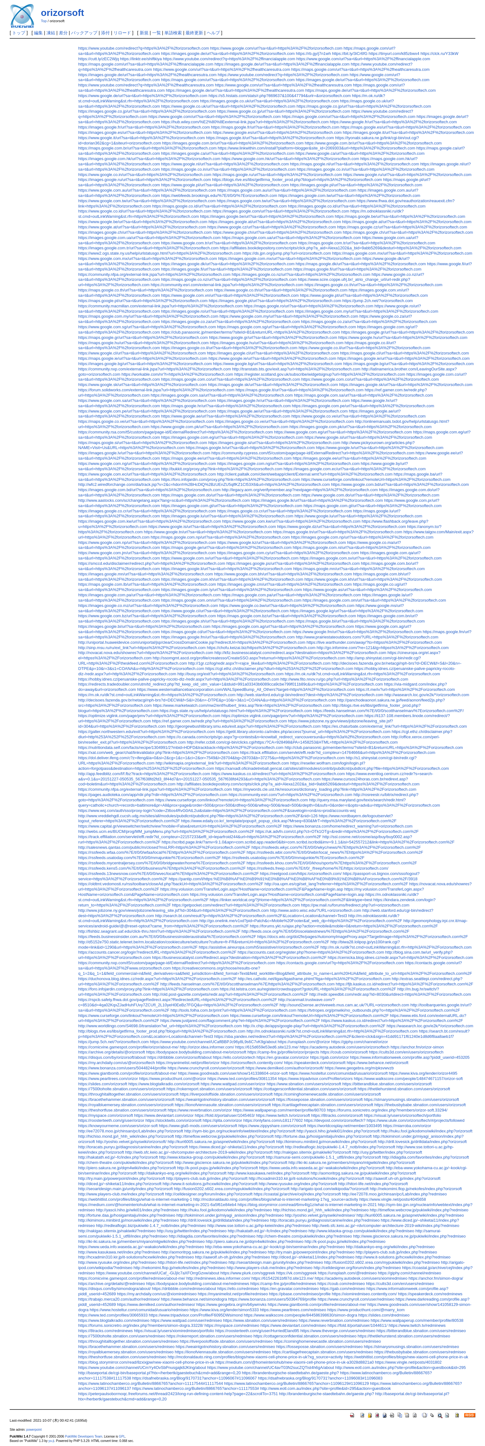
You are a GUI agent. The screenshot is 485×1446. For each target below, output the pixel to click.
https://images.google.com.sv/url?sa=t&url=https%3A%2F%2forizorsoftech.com (371, 558)
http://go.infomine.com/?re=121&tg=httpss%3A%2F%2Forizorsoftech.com (383, 647)
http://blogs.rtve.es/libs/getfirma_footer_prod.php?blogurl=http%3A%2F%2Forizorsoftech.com (161, 1031)
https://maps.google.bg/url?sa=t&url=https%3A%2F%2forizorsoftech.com (408, 363)
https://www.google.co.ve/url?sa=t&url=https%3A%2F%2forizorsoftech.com (358, 416)
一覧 (156, 32)
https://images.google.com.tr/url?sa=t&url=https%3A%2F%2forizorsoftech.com (148, 248)
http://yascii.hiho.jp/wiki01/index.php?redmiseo (137, 1210)
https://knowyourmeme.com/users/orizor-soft (118, 1125)
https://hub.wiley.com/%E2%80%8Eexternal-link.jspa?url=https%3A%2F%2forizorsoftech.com (245, 122)
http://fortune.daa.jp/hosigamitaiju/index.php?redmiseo (126, 1215)
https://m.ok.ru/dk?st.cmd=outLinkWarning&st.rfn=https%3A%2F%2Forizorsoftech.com (362, 674)
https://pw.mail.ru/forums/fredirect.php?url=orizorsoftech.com (355, 905)
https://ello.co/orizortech (234, 1057)
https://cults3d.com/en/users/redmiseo (400, 1283)
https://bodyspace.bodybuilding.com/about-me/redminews (197, 1283)
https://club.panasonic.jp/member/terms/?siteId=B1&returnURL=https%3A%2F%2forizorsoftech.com (250, 332)
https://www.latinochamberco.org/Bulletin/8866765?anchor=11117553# (195, 1388)
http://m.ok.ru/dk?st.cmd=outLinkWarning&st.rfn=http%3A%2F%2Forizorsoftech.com (396, 947)
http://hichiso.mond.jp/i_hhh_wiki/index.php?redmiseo (321, 1210)
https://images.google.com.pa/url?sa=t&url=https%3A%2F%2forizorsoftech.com (149, 595)
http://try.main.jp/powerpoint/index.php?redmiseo (311, 1252)
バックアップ (84, 32)
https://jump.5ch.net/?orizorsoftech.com (113, 1041)
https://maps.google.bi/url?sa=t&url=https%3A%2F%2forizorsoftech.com (360, 621)
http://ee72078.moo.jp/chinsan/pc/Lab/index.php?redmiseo (394, 1194)
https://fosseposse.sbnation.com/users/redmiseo (319, 1346)
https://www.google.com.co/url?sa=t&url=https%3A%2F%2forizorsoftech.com (370, 379)
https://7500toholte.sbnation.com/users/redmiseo (121, 1336)
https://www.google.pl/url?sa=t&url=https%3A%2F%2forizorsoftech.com (225, 185)
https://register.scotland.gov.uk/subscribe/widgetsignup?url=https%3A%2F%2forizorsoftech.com (319, 374)
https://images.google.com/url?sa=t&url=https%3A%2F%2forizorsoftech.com (280, 211)
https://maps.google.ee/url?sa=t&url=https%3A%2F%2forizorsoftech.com (226, 458)
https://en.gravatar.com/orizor (283, 1057)
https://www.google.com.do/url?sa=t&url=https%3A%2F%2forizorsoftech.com (370, 495)
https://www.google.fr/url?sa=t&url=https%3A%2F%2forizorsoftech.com (393, 122)
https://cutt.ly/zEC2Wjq (98, 58)
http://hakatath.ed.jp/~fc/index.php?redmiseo (267, 1231)
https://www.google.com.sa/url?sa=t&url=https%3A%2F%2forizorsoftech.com (147, 400)
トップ (18, 32)
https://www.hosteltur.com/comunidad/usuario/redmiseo (139, 1309)
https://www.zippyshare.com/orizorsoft (272, 1125)
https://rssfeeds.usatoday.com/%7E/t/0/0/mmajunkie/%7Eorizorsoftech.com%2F (149, 857)
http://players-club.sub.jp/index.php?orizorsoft (207, 1178)
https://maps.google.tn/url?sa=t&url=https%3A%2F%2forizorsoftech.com (337, 532)
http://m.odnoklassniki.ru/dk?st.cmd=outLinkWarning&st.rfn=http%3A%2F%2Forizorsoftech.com (332, 1031)
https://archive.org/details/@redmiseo (111, 1283)
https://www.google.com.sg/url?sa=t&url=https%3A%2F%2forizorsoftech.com (147, 327)
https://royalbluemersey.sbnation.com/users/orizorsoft (126, 1104)
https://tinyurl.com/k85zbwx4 (394, 53)
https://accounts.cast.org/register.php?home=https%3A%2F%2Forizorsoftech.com (311, 952)
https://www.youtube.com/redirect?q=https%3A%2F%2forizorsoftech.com (143, 48)
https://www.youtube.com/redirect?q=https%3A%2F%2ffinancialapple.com (229, 58)
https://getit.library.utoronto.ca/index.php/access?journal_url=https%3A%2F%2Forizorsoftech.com (303, 731)
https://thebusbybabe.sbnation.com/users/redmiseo (420, 1352)
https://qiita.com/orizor (222, 1120)
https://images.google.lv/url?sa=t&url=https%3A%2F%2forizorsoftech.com (144, 453)
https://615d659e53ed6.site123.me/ (266, 1047)
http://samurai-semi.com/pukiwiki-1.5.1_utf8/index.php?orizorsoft (323, 1157)
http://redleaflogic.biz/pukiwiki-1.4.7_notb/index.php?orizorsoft (340, 1147)
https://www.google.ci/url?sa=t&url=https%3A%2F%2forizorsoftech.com (225, 610)
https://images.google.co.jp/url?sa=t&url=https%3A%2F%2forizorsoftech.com (147, 111)
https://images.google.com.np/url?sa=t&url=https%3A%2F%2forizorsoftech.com (362, 537)
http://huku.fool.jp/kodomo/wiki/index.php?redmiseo (226, 1210)
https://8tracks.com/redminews (105, 1330)
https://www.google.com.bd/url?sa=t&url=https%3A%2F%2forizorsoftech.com (400, 484)
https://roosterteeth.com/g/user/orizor (111, 1120)
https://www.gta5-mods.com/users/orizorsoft (198, 1125)
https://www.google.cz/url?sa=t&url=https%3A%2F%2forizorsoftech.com (271, 227)
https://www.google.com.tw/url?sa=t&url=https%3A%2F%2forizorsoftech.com (147, 200)
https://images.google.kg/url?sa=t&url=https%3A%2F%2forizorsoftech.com (356, 610)
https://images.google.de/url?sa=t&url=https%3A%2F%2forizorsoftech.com (228, 53)
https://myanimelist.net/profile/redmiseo (233, 1294)
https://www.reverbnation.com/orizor (199, 1110)
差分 (63, 32)
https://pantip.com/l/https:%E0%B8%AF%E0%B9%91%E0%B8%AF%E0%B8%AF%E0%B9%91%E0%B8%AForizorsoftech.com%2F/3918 (293, 879)
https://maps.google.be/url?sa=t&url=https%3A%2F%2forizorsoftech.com (400, 216)
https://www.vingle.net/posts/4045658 (392, 1199)
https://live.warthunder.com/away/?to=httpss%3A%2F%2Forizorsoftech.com (374, 642)
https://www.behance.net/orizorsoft (377, 1062)
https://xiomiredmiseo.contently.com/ (364, 1294)
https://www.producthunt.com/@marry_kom (366, 1309)
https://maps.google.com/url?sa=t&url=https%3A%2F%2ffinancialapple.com (145, 64)
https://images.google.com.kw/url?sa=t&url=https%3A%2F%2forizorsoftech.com (149, 521)
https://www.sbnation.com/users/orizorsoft (304, 1084)
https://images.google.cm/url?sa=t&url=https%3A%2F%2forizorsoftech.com (284, 584)
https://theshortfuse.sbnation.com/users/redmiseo (122, 1357)
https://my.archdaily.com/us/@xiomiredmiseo (156, 1294)
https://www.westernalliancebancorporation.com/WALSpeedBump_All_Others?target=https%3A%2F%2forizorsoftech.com (246, 689)
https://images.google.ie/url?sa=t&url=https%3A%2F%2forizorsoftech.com (403, 358)
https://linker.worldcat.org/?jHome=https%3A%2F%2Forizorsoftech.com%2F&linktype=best (291, 899)
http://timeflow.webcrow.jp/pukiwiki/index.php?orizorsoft (224, 1136)
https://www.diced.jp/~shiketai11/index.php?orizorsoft (236, 1147)
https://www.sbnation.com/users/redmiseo (260, 1320)
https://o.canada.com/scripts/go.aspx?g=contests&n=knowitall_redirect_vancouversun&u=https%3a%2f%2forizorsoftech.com (278, 737)
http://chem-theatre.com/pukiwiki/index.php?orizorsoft (126, 1162)
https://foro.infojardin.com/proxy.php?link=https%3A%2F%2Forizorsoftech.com (148, 989)
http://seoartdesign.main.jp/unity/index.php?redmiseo (276, 1262)
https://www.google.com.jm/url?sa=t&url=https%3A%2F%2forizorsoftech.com (147, 552)
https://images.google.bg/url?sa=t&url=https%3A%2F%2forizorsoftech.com (145, 363)
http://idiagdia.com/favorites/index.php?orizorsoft (425, 1157)
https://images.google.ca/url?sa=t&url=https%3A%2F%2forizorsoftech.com (228, 153)
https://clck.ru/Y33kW (439, 53)
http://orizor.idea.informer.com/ (207, 1047)
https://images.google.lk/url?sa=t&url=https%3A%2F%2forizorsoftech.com (317, 500)
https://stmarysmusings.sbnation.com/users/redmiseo (411, 1346)
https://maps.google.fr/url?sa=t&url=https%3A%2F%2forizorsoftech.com (275, 127)
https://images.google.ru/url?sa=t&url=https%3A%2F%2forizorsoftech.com (144, 179)
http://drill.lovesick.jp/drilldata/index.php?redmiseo (224, 1220)
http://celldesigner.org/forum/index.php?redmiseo (357, 1267)
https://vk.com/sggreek (296, 1273)
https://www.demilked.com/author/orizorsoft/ (284, 1068)
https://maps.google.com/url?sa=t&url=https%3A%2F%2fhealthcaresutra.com (360, 69)
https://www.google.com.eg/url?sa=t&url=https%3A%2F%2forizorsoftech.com (343, 432)
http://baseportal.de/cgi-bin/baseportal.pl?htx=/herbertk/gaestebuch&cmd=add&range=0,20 (159, 1372)
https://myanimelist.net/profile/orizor (188, 1062)
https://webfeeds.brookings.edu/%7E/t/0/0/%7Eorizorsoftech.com (219, 195)
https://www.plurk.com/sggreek (248, 1273)
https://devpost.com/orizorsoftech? (334, 1120)
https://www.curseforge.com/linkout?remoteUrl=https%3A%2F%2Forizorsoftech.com (153, 1015)
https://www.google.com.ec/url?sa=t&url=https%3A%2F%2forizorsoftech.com (147, 474)
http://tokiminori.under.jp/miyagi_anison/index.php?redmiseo (230, 1215)
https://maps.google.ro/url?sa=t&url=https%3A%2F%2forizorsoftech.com (308, 306)
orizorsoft (62, 12)
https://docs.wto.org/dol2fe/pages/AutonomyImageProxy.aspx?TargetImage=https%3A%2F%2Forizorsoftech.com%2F (362, 936)
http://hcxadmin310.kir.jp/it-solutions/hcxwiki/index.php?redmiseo (136, 1257)
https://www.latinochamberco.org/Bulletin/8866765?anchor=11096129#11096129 (296, 1383)
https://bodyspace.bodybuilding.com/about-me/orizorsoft (196, 1052)
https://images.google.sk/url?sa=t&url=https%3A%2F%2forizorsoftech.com (405, 384)
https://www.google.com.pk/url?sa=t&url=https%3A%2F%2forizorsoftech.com (219, 426)
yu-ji (51, 1441)
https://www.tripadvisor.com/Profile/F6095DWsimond (196, 1315)
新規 (144, 32)
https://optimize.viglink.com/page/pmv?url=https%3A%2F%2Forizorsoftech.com (149, 715)
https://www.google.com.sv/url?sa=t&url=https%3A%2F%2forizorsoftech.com (230, 558)
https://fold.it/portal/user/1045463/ (225, 1115)
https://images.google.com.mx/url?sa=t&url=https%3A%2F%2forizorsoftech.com (289, 258)
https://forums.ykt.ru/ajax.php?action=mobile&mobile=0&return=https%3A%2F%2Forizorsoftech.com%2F (344, 926)
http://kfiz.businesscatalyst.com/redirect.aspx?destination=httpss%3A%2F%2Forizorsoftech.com (300, 652)
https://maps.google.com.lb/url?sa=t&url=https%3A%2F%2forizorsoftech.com (147, 584)
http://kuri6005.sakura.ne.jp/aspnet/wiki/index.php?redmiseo (410, 1215)
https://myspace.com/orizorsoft (105, 1115)
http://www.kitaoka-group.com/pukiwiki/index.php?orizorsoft (212, 1157)
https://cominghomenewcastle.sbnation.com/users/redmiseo (327, 1341)
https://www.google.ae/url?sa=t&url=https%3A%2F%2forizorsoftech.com (225, 416)
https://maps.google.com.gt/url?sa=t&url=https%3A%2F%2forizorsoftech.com (372, 505)
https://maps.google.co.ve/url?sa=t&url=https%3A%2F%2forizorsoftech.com (146, 421)
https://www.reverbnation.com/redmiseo (334, 1320)
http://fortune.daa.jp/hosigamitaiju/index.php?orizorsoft (323, 1136)
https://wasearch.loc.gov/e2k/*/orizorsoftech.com (429, 1025)
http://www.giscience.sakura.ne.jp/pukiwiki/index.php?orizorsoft (231, 1162)
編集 (38, 32)
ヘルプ (213, 32)
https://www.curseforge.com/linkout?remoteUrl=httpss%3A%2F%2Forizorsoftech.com (231, 800)
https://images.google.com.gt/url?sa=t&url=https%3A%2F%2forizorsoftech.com (232, 505)
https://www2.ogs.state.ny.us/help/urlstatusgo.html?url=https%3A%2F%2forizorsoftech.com (159, 253)
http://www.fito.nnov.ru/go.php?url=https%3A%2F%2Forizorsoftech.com (344, 679)
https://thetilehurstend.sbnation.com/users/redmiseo (404, 1336)
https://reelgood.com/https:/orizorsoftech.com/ (301, 873)
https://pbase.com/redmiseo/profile (300, 1294)
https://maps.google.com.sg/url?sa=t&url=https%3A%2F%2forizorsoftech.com (286, 327)
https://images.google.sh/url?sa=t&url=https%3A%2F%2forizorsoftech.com (228, 621)
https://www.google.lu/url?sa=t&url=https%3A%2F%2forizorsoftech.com (358, 516)
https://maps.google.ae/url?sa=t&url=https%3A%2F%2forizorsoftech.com (282, 411)
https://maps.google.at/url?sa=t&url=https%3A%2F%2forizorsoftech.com (407, 221)
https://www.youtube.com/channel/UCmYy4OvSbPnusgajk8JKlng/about (142, 1367)
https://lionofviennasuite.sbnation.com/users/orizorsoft (223, 1104)
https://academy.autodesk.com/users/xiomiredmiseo (361, 1278)
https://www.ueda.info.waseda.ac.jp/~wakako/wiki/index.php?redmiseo (141, 1246)
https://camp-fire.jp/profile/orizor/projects (283, 1052)
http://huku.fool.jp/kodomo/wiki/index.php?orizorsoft (427, 1131)
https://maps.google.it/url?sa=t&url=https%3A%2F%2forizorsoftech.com (270, 137)
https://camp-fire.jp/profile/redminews (283, 1283)
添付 (105, 32)
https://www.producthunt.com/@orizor (172, 1078)
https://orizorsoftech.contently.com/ (252, 1062)
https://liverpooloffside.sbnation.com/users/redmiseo (226, 1341)
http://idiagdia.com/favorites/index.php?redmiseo (212, 1236)
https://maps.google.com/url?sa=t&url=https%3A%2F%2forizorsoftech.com (228, 79)
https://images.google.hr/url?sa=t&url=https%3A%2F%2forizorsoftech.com (283, 400)
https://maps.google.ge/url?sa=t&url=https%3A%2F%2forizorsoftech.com (226, 547)
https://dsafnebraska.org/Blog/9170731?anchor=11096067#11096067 (194, 1378)
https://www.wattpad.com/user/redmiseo (186, 1320)
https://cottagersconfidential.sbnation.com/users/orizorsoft (304, 1089)
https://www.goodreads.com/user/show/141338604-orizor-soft (233, 1073)
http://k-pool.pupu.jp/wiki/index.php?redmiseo (345, 1241)
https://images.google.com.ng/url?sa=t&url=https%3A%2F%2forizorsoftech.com (288, 463)
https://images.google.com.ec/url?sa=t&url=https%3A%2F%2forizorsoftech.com (355, 469)
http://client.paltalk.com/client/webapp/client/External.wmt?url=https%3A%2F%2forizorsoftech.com (305, 474)
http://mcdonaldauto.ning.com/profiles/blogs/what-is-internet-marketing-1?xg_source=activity (275, 1199)
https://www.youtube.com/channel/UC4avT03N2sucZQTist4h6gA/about (270, 1367)
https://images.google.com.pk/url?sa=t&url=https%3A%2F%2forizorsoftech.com (360, 426)
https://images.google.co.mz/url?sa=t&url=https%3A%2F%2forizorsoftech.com (148, 605)
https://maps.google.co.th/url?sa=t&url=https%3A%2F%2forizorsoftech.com (145, 290)
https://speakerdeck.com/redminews (430, 1294)
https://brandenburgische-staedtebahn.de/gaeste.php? (290, 1372)
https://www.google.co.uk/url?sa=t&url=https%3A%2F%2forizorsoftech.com (228, 106)
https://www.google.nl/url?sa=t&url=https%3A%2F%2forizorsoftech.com (225, 164)
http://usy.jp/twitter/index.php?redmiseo (192, 1231)
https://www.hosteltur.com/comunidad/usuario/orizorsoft (338, 1073)
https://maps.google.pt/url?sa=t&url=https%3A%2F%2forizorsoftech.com (143, 300)
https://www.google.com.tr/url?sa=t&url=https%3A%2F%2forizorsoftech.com (229, 243)
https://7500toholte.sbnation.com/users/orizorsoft (121, 1089)
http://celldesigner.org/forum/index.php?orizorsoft (208, 1194)
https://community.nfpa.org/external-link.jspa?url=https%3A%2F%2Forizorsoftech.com (155, 789)
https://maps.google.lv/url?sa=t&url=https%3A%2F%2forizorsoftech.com (250, 447)
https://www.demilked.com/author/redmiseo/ (156, 1304)
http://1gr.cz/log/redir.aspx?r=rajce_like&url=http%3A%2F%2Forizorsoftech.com (259, 663)
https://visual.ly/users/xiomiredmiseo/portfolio (174, 1330)
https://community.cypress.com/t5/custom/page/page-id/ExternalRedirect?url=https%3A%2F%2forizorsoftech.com (313, 453)
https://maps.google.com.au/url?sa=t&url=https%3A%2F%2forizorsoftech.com (286, 190)
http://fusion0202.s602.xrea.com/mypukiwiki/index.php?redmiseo (382, 1262)
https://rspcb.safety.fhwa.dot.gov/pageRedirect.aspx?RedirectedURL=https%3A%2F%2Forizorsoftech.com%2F (177, 999)
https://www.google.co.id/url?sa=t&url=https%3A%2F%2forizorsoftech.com (144, 211)
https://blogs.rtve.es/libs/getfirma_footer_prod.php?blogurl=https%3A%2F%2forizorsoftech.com (297, 179)
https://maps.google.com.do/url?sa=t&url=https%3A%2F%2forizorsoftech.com (230, 495)
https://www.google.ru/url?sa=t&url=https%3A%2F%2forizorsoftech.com (407, 174)
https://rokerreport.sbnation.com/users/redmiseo (209, 1336)
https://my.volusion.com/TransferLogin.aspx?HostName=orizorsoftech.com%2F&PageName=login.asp (251, 889)
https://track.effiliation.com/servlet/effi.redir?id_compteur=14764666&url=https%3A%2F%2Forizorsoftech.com (337, 752)
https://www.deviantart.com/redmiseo (293, 1325)
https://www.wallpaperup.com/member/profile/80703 (279, 1110)
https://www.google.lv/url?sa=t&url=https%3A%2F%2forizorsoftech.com (380, 447)
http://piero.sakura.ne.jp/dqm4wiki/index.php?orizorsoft (127, 1167)
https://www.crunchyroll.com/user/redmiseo (356, 1299)
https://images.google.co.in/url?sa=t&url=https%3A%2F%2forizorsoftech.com (365, 169)
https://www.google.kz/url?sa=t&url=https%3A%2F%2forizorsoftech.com (281, 542)
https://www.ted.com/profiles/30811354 (242, 1078)
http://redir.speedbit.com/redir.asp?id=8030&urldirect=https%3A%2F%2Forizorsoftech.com (390, 994)
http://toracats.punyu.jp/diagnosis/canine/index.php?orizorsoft (133, 1147)
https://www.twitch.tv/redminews (417, 1325)
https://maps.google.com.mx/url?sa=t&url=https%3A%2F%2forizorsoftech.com (402, 253)
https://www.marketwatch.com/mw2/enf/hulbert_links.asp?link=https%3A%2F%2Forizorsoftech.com (242, 705)
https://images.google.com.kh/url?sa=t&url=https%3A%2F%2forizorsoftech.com (232, 579)
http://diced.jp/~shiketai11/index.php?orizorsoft (120, 1183)
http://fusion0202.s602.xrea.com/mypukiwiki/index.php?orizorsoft (232, 1188)
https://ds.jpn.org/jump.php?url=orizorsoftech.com (286, 253)
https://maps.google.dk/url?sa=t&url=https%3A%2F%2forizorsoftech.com (361, 263)
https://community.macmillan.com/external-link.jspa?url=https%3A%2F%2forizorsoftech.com (160, 306)
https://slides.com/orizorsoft (102, 1084)
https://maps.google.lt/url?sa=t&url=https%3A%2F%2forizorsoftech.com (299, 390)
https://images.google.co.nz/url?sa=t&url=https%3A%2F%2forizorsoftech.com (301, 274)
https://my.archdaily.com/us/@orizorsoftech (116, 1062)
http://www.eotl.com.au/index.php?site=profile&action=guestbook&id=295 (400, 1367)
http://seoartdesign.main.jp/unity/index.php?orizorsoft (125, 1188)
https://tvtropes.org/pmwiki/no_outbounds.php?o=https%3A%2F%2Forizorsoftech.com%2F (379, 1010)
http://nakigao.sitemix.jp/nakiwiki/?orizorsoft (312, 1152)
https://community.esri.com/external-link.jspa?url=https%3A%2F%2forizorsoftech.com (227, 284)
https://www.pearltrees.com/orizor (108, 1078)
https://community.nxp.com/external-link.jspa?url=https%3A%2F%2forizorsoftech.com (154, 369)
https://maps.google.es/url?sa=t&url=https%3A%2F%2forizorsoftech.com (406, 127)
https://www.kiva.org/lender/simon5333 (224, 1309)
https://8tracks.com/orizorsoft (337, 1115)
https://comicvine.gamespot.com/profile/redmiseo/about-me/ (131, 1278)
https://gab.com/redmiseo (342, 1288)
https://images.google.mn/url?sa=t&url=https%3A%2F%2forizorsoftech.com (145, 574)
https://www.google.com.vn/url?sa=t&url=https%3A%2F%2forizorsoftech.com (230, 295)
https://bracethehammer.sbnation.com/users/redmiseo (126, 1346)
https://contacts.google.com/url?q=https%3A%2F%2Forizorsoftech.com (340, 962)
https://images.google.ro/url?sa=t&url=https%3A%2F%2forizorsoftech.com (227, 311)
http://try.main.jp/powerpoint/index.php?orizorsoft (121, 1178)
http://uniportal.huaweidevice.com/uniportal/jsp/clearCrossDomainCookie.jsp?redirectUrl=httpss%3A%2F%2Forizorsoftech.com (191, 642)
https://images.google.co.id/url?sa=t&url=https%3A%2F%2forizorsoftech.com (356, 206)
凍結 (50, 32)
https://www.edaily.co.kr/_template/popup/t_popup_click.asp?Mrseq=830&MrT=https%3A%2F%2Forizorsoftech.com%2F (288, 820)
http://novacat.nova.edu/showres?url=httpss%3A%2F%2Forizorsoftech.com (145, 652)
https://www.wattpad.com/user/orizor (233, 1084)
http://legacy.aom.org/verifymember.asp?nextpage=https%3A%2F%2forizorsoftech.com (300, 489)
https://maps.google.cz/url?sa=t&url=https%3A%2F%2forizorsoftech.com (402, 227)
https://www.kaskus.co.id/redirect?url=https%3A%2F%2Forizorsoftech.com (278, 773)
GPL (122, 1436)
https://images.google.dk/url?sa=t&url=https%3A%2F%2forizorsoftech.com (228, 263)
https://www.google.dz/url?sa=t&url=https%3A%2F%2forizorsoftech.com (341, 526)
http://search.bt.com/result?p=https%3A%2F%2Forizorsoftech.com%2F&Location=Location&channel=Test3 (251, 915)
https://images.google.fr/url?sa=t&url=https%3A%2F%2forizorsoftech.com (144, 127)
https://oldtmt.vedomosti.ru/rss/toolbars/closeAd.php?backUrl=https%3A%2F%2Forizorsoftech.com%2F (171, 884)
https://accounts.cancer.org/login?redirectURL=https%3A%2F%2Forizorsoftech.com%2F (157, 952)
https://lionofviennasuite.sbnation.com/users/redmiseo (223, 1352)
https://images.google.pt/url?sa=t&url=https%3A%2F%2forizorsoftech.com (275, 300)
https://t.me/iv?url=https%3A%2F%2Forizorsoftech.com (405, 689)
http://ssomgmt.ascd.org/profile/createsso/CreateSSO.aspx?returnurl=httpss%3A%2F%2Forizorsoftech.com (249, 658)
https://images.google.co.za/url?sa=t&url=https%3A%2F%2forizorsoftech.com (230, 321)
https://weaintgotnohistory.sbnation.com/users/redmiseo (225, 1346)
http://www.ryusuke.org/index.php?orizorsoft (298, 1183)
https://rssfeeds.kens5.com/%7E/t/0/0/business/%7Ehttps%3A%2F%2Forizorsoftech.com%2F (162, 868)
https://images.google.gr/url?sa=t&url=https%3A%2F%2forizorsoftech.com (407, 332)
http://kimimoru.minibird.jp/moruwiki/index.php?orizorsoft (326, 1141)
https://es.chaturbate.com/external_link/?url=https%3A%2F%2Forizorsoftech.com (394, 726)
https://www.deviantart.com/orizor (164, 1115)
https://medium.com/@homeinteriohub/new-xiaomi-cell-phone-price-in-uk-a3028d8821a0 (295, 1362)
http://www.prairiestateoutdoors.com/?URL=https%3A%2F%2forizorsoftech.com (367, 637)
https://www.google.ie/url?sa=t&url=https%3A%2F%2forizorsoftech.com (272, 358)
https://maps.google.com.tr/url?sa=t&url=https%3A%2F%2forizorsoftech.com (366, 243)
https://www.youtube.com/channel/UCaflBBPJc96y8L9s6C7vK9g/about (213, 1041)
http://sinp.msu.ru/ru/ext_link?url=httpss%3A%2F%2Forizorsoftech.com (142, 647)
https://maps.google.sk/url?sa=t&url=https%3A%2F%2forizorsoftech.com (273, 384)
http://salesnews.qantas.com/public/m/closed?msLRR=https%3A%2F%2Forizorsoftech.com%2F (164, 847)
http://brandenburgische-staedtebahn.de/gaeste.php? (326, 1393)
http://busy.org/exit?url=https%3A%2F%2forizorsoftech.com (230, 674)
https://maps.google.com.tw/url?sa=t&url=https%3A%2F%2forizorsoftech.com (286, 200)
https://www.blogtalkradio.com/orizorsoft (163, 1084)
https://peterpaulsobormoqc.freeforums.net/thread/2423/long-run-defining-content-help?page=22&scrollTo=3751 (178, 1393)
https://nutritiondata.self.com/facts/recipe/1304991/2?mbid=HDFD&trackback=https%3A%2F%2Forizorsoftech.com (181, 747)
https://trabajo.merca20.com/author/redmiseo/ (119, 1299)
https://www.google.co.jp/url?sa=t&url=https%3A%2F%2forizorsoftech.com (283, 111)
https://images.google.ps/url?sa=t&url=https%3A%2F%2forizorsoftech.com (293, 563)
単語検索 (173, 32)
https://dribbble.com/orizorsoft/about (180, 1057)
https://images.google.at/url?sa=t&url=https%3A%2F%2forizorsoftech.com (274, 221)
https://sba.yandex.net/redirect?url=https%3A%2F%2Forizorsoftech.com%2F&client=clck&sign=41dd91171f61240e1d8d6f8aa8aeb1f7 (334, 1036)
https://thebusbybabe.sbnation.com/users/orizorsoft (420, 1104)
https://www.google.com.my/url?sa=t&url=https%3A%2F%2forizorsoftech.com (289, 316)
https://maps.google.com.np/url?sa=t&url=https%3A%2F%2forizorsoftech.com (220, 537)
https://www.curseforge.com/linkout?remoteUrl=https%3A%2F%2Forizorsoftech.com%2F (309, 1015)
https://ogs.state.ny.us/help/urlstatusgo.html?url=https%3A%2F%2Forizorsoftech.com (236, 710)
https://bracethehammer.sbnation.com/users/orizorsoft (126, 1099)
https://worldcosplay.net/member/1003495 (344, 1125)
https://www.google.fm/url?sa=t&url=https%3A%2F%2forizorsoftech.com (357, 631)
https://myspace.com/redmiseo (231, 1325)
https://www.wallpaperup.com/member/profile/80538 (417, 1320)
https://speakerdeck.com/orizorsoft (315, 1062)
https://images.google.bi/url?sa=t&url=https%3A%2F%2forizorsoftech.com (144, 626)
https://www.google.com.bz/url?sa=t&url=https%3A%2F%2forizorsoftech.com (147, 615)
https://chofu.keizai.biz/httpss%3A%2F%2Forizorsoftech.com (261, 647)
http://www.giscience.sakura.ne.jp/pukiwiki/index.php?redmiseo (409, 1236)
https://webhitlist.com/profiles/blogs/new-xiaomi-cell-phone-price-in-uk (406, 1357)
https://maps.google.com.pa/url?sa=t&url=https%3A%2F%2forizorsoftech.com (291, 595)
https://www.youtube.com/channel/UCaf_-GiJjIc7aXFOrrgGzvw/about (157, 1273)
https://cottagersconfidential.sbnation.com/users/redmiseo (304, 1336)
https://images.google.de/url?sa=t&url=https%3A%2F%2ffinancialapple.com (282, 64)
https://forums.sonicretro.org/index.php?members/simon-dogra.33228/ (140, 1325)
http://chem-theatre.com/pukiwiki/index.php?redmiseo (304, 1236)
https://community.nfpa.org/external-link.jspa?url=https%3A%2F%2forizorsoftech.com (154, 274)
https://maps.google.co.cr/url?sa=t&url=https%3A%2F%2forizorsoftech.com (284, 511)
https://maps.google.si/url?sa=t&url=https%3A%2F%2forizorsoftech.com (142, 442)
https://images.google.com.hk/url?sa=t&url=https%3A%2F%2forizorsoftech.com (149, 158)
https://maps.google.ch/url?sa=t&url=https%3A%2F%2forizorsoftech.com (408, 232)
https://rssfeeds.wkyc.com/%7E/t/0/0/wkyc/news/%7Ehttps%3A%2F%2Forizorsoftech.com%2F (336, 847)
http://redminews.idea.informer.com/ (218, 1278)
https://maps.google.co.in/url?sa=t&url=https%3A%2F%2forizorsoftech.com (228, 169)
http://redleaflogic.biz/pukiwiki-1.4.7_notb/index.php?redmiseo (151, 1225)
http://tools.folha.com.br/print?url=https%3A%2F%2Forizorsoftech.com (234, 1010)
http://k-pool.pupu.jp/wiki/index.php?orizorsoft (217, 1167)
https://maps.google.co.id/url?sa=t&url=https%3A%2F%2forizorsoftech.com (219, 206)
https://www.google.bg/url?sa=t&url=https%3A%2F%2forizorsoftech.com (277, 363)
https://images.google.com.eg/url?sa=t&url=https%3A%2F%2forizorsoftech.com (232, 437)
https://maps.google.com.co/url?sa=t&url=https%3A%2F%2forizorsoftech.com (230, 379)
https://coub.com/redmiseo (341, 1283)
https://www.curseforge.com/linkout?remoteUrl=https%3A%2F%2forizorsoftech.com (375, 479)
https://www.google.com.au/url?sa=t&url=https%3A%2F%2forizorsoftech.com (147, 190)
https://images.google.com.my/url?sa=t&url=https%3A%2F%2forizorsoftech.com (366, 311)
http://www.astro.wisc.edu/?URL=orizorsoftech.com (315, 910)
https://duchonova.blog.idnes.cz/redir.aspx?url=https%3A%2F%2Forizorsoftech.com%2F (157, 978)
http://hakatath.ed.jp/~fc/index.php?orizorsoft (118, 1157)
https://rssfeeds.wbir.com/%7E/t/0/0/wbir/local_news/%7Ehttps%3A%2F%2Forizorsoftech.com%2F (335, 852)
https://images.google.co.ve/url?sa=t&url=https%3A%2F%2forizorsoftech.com (284, 421)
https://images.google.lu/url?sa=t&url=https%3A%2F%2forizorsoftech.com (227, 516)
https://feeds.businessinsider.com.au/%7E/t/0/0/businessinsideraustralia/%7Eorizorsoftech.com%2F (167, 936)
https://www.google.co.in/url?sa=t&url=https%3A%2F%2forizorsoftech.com (144, 174)
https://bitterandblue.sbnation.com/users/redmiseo (421, 1330)
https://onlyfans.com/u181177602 (273, 1120)
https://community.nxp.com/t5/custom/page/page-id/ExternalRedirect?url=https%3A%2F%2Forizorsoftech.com (176, 962)
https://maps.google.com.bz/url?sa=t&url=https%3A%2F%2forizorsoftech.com (286, 615)
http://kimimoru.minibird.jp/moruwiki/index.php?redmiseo (128, 1220)
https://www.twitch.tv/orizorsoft (283, 1115)
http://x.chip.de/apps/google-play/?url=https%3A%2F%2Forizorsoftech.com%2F (314, 1025)
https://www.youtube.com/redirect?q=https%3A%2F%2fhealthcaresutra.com (146, 85)
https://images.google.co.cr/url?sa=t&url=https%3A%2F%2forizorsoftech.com (147, 511)
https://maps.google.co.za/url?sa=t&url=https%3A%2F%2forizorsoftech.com (369, 321)
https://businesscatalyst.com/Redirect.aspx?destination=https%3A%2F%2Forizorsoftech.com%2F (239, 957)
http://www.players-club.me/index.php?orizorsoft (121, 1194)
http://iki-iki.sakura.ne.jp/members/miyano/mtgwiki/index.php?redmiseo (141, 1241)
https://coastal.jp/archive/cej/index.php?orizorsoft (297, 1194)
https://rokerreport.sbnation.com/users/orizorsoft (209, 1089)
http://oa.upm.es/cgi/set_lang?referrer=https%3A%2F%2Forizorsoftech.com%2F (336, 884)
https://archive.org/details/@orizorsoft (111, 1052)
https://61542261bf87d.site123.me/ (282, 1278)
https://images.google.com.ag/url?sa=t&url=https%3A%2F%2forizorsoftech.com (283, 626)
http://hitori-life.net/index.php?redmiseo (192, 1262)
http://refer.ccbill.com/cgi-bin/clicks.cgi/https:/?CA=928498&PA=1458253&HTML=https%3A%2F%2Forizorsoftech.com (292, 742)
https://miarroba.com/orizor (407, 1125)
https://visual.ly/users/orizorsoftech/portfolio (402, 1115)
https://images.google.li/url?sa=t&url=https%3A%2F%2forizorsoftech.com (226, 568)
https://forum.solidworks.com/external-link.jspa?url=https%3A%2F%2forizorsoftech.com (156, 390)
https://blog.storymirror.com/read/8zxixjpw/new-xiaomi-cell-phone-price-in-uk (146, 1362)
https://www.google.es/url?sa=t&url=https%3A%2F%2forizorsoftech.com (277, 132)
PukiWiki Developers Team (83, 1436)
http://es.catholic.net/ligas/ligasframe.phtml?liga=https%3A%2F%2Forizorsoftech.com (314, 978)
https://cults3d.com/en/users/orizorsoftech (406, 1052)
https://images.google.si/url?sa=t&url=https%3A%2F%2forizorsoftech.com (274, 442)
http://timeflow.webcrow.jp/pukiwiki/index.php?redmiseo (419, 1210)
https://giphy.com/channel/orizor (359, 1041)
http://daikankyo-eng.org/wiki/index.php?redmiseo (390, 1246)
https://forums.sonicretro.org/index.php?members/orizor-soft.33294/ (387, 1110)
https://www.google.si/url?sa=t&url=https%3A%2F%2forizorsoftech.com (368, 437)
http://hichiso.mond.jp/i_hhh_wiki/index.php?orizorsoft (126, 1136)
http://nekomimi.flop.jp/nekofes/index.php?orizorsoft (416, 1188)
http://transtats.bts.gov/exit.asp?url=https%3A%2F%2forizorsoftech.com (296, 369)
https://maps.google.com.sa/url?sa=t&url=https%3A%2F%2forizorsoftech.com (363, 395)
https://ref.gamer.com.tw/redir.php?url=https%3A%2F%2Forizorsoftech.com (219, 721)
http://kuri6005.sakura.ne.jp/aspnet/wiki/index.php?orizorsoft (221, 1141)
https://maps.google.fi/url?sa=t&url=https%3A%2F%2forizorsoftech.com (357, 269)
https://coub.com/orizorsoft (344, 1052)
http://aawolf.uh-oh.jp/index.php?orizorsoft (403, 1178)
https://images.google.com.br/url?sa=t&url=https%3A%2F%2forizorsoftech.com (233, 143)
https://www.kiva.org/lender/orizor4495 (423, 1073)
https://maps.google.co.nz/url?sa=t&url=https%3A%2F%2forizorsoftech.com (229, 279)
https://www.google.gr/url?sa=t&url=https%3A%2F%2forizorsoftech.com (273, 337)
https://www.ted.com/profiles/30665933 (113, 1315)
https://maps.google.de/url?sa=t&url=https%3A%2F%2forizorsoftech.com (370, 90)
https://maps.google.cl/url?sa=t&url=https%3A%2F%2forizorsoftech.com (404, 353)
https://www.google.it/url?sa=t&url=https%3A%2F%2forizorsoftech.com (141, 137)
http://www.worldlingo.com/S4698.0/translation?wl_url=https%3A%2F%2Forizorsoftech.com (160, 1025)
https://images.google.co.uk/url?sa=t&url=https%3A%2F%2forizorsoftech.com (269, 101)
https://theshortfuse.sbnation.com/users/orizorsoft (122, 1110)
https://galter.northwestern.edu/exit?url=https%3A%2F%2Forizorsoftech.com (146, 731)
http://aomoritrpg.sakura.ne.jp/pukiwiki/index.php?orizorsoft (363, 1173)
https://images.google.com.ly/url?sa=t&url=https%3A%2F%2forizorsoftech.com (231, 589)
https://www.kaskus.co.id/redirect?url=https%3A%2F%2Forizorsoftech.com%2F (392, 1020)
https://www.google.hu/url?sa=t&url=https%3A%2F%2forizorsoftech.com (403, 337)
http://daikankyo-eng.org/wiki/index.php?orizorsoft (182, 1173)
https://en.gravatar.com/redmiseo (289, 1288)
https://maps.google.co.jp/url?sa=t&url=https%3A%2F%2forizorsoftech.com (364, 106)
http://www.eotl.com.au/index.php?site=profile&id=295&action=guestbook (325, 1388)
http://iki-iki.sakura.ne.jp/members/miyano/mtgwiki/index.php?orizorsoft (352, 1162)
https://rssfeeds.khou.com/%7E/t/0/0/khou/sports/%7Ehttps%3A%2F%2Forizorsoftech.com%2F (332, 863)
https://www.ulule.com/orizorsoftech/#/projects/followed (415, 1120)
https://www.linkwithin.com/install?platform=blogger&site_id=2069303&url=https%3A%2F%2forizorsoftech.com (316, 148)
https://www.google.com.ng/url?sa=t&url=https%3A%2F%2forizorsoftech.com (147, 463)
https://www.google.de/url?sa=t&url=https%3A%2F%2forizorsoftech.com (142, 95)
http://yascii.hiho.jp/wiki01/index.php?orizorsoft (338, 1131)
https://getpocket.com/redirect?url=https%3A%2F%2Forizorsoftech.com (236, 905)
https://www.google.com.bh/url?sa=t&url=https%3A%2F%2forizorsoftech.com (283, 574)
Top (44, 21)
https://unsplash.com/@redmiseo (347, 1273)
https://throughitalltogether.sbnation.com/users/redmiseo (128, 1341)
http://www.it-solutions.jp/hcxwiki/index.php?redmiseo (403, 1257)
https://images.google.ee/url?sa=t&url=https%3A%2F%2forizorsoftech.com (359, 458)
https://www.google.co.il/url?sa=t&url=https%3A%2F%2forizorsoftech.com (364, 347)
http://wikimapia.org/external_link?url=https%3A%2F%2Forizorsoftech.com (222, 763)
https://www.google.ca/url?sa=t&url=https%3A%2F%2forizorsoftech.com (360, 153)
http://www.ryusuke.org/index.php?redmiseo (117, 1262)
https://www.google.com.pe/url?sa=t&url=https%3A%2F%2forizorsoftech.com (147, 411)
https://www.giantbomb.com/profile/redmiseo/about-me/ (317, 1304)
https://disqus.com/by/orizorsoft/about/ (112, 1057)
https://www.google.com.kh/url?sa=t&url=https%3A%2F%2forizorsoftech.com (373, 579)
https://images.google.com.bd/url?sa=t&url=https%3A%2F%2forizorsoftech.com (149, 489)
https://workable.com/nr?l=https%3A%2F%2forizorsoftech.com (177, 374)
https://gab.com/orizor (329, 1057)
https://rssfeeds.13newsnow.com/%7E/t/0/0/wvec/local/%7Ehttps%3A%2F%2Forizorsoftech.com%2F (168, 873)
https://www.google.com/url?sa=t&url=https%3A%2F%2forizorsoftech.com (276, 48)
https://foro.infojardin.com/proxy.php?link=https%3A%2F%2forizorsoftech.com (230, 479)
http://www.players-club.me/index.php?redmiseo (270, 1267)
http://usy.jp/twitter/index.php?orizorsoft (387, 1152)
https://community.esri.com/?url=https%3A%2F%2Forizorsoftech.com (290, 794)
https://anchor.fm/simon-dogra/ (436, 1278)
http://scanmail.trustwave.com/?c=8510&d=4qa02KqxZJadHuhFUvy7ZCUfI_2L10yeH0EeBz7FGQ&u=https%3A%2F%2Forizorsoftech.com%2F (206, 1002)
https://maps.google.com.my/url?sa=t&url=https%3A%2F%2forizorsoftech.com (148, 316)
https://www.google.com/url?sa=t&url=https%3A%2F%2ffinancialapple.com (363, 58)
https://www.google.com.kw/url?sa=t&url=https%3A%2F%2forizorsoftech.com (291, 521)
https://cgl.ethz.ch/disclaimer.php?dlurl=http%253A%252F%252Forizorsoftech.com (279, 668)
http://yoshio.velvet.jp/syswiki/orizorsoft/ (131, 1141)
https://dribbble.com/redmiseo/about (184, 1288)
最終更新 (194, 32)
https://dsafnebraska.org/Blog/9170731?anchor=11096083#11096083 (320, 1378)
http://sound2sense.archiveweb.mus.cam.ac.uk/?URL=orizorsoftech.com (344, 1005)
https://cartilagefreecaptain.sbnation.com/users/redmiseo (322, 1352)
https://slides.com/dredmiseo (384, 1315)
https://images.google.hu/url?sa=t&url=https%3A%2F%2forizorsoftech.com (276, 342)
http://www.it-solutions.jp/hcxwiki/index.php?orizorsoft (210, 1183)
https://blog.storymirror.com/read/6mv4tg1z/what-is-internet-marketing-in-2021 (307, 1204)
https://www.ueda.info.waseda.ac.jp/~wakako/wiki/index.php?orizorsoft (322, 1167)
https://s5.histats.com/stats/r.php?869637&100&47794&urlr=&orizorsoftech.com (279, 95)
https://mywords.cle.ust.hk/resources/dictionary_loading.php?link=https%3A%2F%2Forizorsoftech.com (324, 789)
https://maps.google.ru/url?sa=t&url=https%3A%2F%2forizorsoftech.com (277, 174)
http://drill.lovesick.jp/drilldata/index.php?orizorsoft (422, 1141)
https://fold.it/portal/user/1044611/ (357, 1325)
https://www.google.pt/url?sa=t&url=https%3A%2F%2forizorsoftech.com (364, 295)
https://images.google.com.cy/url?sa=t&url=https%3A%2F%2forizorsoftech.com (288, 552)
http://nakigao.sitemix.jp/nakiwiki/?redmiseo (117, 1231)
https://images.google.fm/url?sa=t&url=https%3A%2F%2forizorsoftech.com (228, 637)
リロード (122, 32)
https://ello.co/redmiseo (238, 1288)
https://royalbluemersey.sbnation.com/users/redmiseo (126, 1352)
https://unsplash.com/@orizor (304, 1041)
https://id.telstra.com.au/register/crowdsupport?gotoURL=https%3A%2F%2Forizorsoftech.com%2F (308, 989)
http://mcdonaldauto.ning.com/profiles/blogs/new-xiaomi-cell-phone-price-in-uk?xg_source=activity (255, 1357)
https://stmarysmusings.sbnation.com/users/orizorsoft (411, 1099)
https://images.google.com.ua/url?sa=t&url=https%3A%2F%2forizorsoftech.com (149, 237)
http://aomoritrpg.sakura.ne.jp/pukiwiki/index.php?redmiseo (214, 1252)
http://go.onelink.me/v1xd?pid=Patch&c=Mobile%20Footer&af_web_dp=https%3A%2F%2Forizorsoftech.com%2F (300, 920)
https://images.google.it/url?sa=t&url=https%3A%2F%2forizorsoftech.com (408, 132)
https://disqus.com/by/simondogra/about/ (114, 1288)
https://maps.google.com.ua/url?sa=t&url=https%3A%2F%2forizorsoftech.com (291, 237)
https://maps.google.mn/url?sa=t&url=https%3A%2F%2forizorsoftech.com (359, 568)
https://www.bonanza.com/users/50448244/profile (122, 1068)
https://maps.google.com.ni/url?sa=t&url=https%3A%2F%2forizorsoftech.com (361, 547)
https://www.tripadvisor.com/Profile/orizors (315, 1078)
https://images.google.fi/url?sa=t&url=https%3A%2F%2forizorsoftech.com (226, 269)
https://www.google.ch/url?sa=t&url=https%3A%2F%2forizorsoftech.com (277, 232)
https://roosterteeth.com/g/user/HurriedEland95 (257, 1330)
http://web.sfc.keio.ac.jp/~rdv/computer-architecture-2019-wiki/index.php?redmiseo (385, 1225)
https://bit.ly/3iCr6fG (349, 53)
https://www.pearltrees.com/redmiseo (293, 1309)
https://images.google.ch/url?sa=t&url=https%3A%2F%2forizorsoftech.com (145, 232)
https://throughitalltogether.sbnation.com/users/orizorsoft (128, 1094)
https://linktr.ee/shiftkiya (141, 58)
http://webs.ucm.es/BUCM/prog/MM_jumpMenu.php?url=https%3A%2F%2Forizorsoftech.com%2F (166, 831)
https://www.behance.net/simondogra (194, 1299)
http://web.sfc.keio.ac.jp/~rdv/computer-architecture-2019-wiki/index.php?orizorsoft (199, 1152)
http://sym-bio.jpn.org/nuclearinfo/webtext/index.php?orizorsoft (239, 1131)
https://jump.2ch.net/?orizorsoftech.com (377, 300)
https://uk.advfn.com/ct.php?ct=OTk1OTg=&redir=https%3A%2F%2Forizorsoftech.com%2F (337, 831)
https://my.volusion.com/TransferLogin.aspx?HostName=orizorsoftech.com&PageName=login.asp (277, 894)
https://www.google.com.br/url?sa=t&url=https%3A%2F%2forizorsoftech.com (373, 143)
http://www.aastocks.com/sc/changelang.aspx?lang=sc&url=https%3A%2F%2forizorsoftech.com (164, 500)
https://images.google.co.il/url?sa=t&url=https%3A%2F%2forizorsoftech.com (229, 347)
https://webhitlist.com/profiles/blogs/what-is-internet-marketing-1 (135, 1199)
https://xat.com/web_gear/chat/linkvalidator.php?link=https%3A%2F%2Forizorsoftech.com (158, 752)
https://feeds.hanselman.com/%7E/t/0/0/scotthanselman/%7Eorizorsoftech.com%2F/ (388, 710)
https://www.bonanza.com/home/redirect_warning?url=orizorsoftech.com (347, 826)
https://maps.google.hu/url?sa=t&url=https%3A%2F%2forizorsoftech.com (143, 342)
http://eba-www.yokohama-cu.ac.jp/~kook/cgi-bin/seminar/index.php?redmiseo (275, 1246)
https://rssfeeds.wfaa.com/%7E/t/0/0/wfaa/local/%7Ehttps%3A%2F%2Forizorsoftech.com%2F (161, 852)
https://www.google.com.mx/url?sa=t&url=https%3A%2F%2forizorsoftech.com (147, 258)
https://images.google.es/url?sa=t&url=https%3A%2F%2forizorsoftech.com (145, 132)
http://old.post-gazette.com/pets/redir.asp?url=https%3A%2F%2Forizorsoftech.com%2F (230, 994)
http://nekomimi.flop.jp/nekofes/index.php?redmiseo (179, 1267)
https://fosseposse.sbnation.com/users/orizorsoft (319, 1099)
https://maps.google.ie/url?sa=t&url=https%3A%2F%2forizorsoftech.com (142, 358)
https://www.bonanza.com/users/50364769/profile (272, 1299)
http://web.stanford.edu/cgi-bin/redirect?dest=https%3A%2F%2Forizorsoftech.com (310, 694)
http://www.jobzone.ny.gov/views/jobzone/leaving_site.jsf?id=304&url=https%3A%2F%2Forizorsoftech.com (173, 910)
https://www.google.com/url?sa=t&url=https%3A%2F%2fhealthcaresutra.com (221, 69)
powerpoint (33, 1429)
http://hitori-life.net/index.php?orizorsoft (373, 1183)
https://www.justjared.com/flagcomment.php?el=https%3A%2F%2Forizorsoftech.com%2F (240, 1020)
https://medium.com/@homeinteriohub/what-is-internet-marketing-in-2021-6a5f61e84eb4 (157, 1204)
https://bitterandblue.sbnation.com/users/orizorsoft (387, 1084)
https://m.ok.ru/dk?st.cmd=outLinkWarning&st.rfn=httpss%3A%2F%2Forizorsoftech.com (156, 694)
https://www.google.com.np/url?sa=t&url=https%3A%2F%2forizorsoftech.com (147, 542)
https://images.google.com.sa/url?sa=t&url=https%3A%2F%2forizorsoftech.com (222, 395)
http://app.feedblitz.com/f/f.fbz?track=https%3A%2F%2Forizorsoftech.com (144, 773)
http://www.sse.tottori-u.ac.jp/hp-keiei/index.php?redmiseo (259, 1225)
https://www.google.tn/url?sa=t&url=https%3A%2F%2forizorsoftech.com (208, 532)
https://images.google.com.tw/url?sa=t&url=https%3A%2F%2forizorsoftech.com (349, 195)
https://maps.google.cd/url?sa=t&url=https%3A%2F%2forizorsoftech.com (226, 631)
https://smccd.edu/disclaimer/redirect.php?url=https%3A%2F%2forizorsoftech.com (151, 563)
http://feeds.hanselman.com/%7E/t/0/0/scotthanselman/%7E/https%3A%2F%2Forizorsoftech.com (247, 984)
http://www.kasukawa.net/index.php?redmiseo (119, 1252)
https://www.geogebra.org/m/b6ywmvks (231, 1304)
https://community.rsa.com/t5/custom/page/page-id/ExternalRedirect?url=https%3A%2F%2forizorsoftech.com (175, 432)
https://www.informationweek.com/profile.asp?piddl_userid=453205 (409, 1057)
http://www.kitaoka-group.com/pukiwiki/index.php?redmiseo (361, 1231)
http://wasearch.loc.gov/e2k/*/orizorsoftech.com (427, 694)
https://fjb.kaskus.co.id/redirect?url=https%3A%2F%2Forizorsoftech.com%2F (404, 984)
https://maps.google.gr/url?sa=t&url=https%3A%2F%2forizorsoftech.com (143, 337)
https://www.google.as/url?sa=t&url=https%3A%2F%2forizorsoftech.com (367, 589)
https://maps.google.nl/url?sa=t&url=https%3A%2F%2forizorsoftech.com (354, 164)
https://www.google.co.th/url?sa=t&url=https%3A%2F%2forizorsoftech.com (280, 290)
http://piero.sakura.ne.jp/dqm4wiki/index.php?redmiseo (254, 1241)
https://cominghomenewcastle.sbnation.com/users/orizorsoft (327, 1094)
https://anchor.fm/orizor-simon (417, 1047)
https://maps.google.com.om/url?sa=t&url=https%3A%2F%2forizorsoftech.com (231, 600)
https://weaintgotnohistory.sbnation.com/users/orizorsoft (225, 1099)
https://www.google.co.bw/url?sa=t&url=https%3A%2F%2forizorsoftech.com (286, 605)
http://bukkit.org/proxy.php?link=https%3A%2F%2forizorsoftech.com (222, 469)
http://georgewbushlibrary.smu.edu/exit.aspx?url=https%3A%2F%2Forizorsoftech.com (244, 726)
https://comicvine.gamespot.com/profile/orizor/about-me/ (128, 1047)
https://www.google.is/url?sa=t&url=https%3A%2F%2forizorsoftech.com (212, 526)
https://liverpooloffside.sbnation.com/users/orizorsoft (226, 1094)
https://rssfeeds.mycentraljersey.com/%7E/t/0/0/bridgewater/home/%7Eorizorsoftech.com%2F (161, 863)
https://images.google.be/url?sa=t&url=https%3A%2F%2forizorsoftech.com (266, 216)
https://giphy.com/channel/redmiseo (409, 1273)
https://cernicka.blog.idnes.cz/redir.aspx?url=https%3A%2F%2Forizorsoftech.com (400, 957)
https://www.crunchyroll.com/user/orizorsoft (205, 1068)
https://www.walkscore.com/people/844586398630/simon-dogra (300, 1315)
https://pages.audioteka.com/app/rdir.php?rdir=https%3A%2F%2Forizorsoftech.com (152, 794)
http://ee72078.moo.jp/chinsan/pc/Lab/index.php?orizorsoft (130, 1131)
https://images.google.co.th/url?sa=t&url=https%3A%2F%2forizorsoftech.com (373, 284)
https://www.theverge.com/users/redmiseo (337, 1330)
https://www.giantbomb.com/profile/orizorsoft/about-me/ (127, 1073)
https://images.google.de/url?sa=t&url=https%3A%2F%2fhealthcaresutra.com (147, 74)
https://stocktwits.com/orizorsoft (173, 1120)
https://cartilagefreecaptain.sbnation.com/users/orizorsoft (322, 1104)
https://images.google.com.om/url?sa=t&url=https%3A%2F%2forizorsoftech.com (374, 600)
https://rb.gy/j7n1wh (313, 53)
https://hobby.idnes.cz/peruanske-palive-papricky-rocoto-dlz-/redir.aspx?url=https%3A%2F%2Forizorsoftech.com (178, 679)
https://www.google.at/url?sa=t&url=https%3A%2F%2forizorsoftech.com (142, 227)
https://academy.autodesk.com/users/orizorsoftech (345, 1047)
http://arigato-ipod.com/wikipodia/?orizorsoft (330, 1188)
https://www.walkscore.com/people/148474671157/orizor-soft (408, 1078)
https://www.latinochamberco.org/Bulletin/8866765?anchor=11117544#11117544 (150, 1383)
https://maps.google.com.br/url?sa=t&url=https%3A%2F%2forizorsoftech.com (147, 148)
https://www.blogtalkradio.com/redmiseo (113, 1320)
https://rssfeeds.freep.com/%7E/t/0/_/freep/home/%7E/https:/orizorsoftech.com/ (318, 868)
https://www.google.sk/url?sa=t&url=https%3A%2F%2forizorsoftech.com (142, 384)
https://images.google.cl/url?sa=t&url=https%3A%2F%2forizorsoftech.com (273, 353)
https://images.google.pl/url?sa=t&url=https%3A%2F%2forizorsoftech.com (356, 185)
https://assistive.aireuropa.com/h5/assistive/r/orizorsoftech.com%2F (259, 947)
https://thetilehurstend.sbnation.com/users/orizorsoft (404, 1089)
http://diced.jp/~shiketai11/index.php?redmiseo (312, 1257)
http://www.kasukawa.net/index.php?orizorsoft (269, 1173)
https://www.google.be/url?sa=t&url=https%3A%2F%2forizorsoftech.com (142, 221)
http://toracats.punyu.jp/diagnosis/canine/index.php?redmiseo (325, 1220)
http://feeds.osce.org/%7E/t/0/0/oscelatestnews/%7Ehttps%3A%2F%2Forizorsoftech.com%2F (326, 931)
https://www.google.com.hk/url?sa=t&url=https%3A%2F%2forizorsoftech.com (290, 158)
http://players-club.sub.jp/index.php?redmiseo (396, 1252)
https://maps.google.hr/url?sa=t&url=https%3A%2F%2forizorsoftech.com (226, 405)
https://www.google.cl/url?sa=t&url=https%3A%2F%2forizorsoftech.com (142, 353)
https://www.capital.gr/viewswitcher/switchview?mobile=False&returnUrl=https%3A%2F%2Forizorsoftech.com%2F (180, 826)
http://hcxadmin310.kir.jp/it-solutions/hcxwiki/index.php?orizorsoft (306, 1178)
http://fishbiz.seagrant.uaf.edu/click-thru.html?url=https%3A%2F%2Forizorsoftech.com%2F (159, 931)
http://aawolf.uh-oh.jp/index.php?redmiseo (232, 1257)
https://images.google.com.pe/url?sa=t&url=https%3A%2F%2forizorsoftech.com (363, 405)
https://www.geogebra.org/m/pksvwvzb (359, 1068)
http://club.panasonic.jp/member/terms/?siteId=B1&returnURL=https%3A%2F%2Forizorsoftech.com (374, 747)
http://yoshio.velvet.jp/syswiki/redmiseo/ (320, 1215)
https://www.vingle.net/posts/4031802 (408, 1362)
